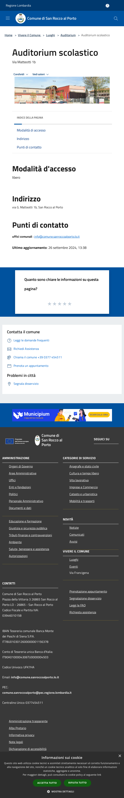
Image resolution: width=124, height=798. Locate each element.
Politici (13, 494)
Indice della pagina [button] (30, 117)
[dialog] (62, 775)
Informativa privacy (21, 735)
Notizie (74, 527)
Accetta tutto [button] (47, 783)
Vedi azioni (41, 74)
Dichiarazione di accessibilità (27, 749)
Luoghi (50, 35)
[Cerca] (116, 18)
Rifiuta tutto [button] (77, 782)
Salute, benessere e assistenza (29, 549)
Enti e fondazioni (20, 487)
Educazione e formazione (25, 521)
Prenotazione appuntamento (88, 591)
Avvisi (73, 541)
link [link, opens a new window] (99, 774)
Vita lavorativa (79, 480)
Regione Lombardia (18, 5)
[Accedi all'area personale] (107, 5)
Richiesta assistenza (82, 612)
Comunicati (76, 534)
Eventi (73, 566)
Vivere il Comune (29, 35)
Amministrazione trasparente (28, 721)
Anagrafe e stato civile (84, 466)
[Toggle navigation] (7, 18)
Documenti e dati (20, 508)
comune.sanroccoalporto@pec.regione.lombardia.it (37, 692)
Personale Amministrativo (26, 501)
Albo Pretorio (17, 728)
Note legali (16, 742)
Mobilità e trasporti (82, 501)
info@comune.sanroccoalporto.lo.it (57, 236)
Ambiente (15, 542)
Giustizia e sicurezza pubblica (28, 528)
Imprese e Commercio (83, 487)
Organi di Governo (21, 466)
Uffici (12, 480)
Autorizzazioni (18, 556)
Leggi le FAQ (77, 605)
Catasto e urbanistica (83, 494)
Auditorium (68, 35)
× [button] (119, 756)
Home (8, 35)
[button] (62, 791)
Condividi (21, 74)
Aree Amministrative (22, 473)
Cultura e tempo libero (84, 473)
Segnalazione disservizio (85, 598)
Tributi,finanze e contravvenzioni (30, 535)
